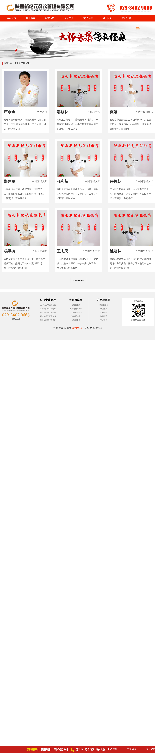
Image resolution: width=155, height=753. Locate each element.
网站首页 (11, 18)
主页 (17, 63)
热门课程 (112, 749)
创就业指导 (103, 305)
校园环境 (103, 316)
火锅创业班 (75, 320)
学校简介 (68, 18)
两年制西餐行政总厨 (48, 320)
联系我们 (126, 18)
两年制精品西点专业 (48, 316)
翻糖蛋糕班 (75, 316)
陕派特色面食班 (76, 309)
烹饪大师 (88, 18)
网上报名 (107, 18)
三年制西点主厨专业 (48, 309)
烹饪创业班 (75, 305)
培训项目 (30, 18)
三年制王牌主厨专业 (48, 305)
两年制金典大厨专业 (48, 312)
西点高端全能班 (76, 312)
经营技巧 (49, 18)
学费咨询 (131, 749)
